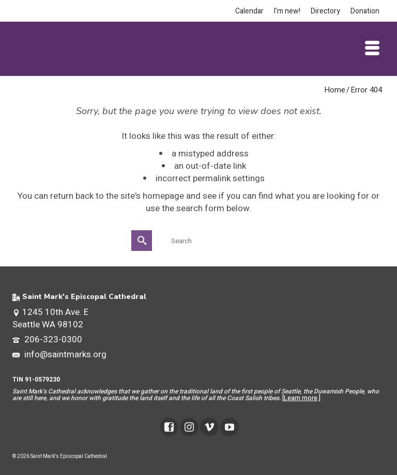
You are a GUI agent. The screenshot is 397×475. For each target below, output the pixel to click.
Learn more (300, 398)
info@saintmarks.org (59, 354)
